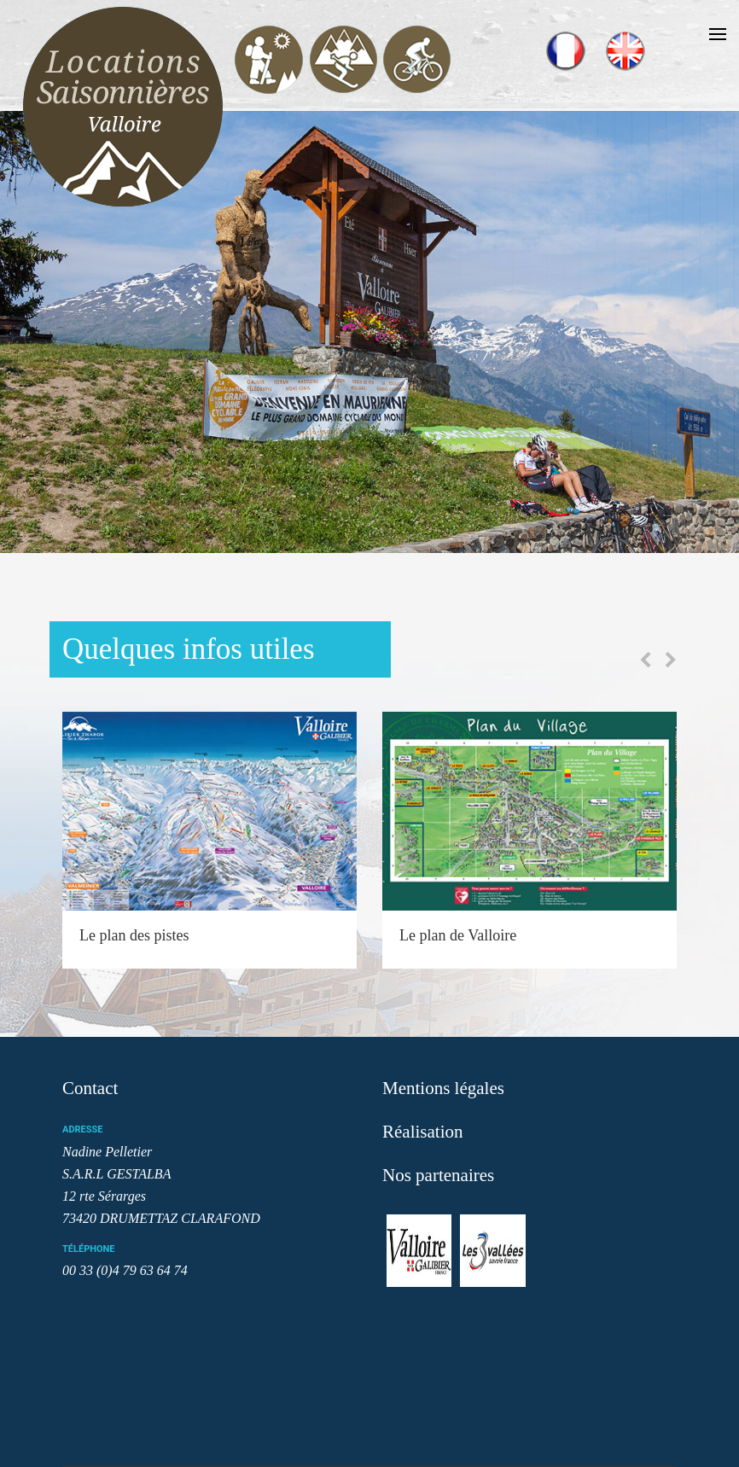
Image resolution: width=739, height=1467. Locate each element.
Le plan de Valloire (457, 935)
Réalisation (422, 1131)
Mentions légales (443, 1088)
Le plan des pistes (134, 935)
